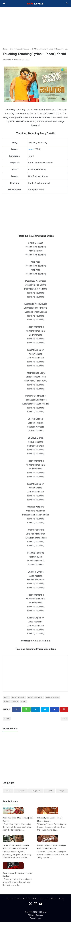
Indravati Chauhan (12, 704)
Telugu (62, 797)
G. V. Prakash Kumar (42, 699)
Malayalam (36, 797)
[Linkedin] (54, 714)
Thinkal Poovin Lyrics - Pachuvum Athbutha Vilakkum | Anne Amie (18, 862)
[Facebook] (16, 714)
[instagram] (35, 929)
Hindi (8, 797)
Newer (7, 724)
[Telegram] (35, 714)
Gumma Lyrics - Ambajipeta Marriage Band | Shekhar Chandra (51, 862)
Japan (31, 150)
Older (64, 724)
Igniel (39, 943)
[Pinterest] (64, 714)
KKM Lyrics (43, 937)
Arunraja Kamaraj (22, 699)
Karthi (38, 704)
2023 (7, 699)
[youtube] (40, 929)
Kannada (20, 797)
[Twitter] (26, 714)
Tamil (48, 704)
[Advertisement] (35, 25)
